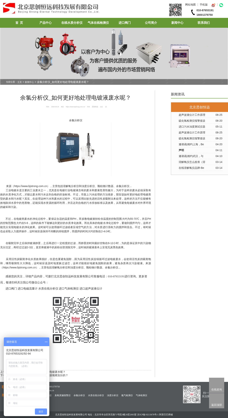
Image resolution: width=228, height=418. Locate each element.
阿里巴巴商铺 (166, 414)
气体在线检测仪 (98, 22)
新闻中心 (177, 22)
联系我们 (204, 22)
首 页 (19, 22)
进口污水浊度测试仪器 (192, 126)
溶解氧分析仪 (71, 186)
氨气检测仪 (127, 395)
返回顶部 (216, 404)
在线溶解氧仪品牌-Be (191, 167)
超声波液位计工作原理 (192, 114)
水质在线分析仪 (96, 395)
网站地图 (190, 4)
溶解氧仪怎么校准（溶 (192, 161)
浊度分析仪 (112, 395)
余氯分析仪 (75, 120)
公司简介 (151, 22)
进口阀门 (125, 22)
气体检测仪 (141, 395)
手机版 (204, 4)
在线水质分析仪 (72, 22)
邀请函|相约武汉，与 (191, 156)
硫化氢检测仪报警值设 (192, 120)
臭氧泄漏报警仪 (63, 395)
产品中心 (45, 22)
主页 (19, 82)
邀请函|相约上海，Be (191, 144)
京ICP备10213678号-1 (148, 414)
